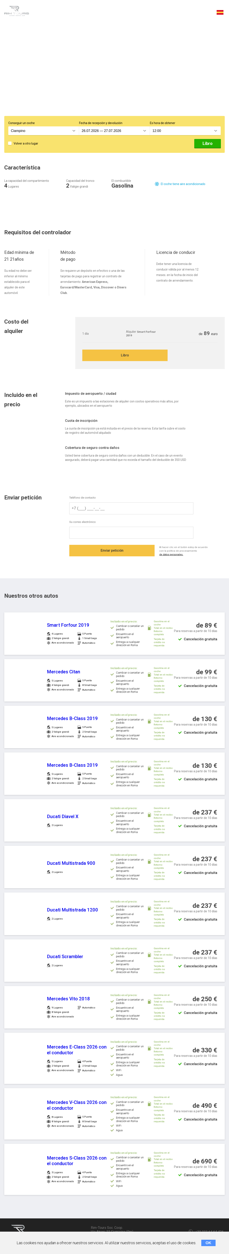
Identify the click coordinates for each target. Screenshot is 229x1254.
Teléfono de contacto (82, 498)
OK (208, 1243)
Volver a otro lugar (26, 143)
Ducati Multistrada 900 (71, 863)
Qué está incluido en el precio (136, 13)
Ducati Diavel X (62, 817)
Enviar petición (111, 552)
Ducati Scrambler (65, 957)
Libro (208, 143)
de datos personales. (172, 555)
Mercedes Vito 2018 (68, 999)
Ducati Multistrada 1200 (72, 910)
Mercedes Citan (63, 672)
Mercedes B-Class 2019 (72, 719)
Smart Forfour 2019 (68, 625)
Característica (51, 13)
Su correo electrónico (82, 522)
